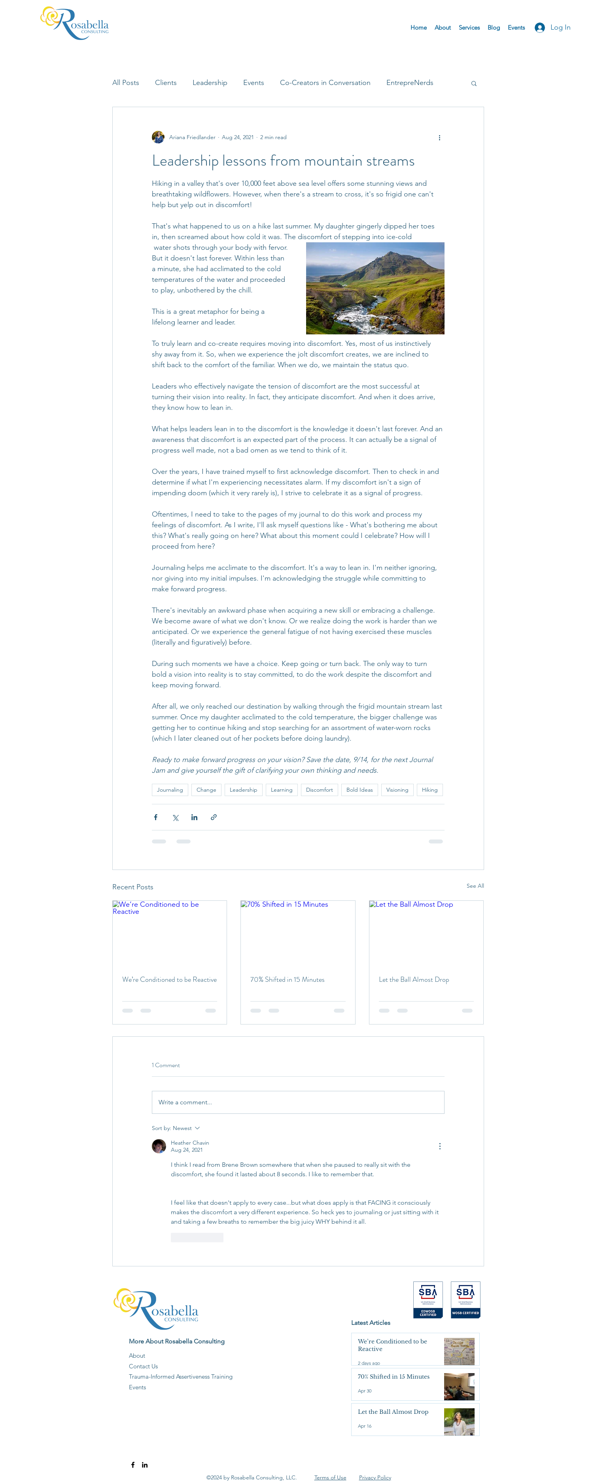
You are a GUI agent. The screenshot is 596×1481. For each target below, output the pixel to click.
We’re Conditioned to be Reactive (169, 979)
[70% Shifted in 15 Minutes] (298, 933)
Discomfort (319, 789)
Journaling (170, 789)
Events (253, 82)
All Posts (125, 82)
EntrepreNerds (409, 82)
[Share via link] (214, 817)
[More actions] (440, 137)
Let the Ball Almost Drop (414, 979)
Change (206, 789)
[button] (474, 83)
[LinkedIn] (145, 1465)
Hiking (430, 789)
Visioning (397, 789)
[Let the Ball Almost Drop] (426, 933)
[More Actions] (440, 1146)
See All (475, 885)
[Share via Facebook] (155, 817)
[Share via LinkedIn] (194, 817)
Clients (166, 82)
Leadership (210, 82)
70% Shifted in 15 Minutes (287, 979)
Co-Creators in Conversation (325, 82)
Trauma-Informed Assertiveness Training (181, 1376)
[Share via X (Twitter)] (175, 817)
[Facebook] (133, 1465)
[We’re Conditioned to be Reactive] (170, 933)
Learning (282, 789)
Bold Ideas (359, 789)
